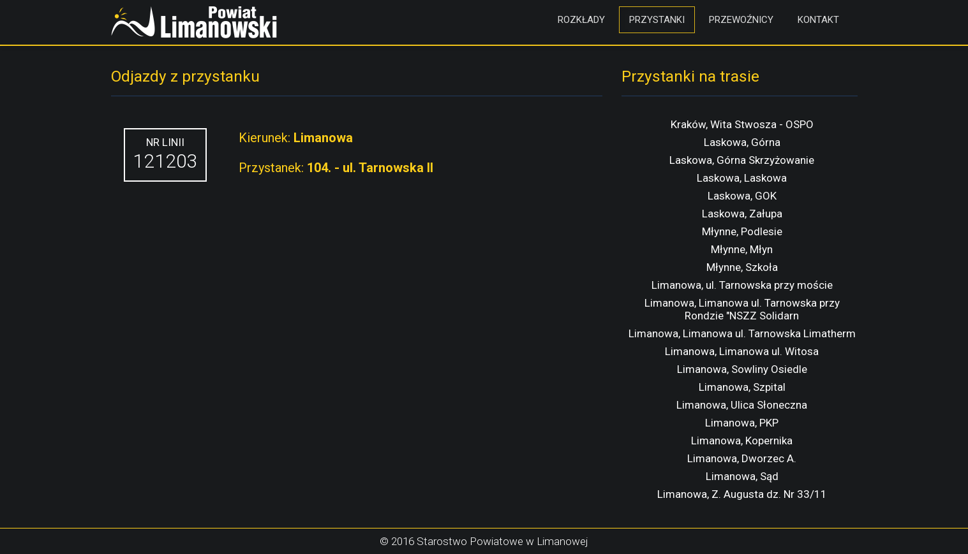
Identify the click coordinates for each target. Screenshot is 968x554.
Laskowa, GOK (742, 195)
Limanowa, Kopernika (742, 440)
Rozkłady (581, 20)
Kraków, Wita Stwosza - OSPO (742, 124)
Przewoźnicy (741, 20)
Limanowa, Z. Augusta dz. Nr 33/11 (742, 494)
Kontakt (818, 20)
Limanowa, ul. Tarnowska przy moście (742, 285)
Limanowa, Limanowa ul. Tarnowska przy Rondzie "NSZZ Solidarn (742, 309)
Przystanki (657, 20)
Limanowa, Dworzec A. (741, 458)
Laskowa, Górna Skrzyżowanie (741, 160)
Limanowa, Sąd (742, 476)
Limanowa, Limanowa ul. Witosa (742, 351)
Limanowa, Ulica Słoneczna (741, 404)
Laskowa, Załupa (742, 213)
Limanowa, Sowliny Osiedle (742, 369)
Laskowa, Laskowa (742, 177)
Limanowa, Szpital (742, 387)
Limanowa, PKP (741, 422)
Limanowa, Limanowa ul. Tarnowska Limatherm (742, 333)
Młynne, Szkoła (742, 267)
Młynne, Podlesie (742, 231)
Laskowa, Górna (742, 142)
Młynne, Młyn (742, 249)
